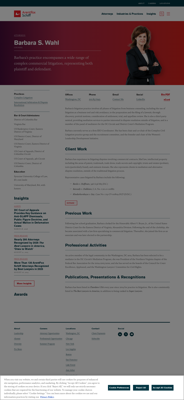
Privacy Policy (47, 397)
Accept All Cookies (162, 387)
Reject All (141, 387)
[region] (92, 387)
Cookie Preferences (119, 387)
